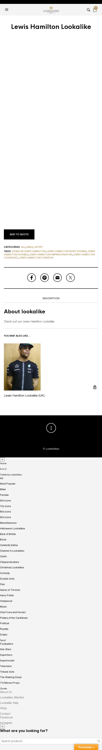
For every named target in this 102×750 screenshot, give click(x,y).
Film (2, 584)
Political (4, 623)
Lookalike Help (9, 702)
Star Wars (5, 649)
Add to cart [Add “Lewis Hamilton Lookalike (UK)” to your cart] (94, 387)
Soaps (3, 634)
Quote (3, 688)
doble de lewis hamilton (29, 251)
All (23, 247)
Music (3, 606)
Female (4, 494)
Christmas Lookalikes (12, 567)
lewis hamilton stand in (36, 257)
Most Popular (7, 483)
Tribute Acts (7, 671)
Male (30, 247)
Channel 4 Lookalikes (12, 550)
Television (6, 666)
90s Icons (5, 517)
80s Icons (5, 511)
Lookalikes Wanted (12, 697)
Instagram (6, 722)
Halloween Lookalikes (12, 528)
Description (51, 298)
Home (3, 463)
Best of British (8, 534)
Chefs (3, 556)
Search (98, 741)
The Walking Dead (10, 677)
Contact (5, 713)
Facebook (6, 717)
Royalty (4, 628)
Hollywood (6, 601)
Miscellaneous (8, 522)
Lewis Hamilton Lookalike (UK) (24, 395)
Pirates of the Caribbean (14, 617)
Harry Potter (7, 595)
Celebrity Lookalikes (11, 474)
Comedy (5, 573)
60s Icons (5, 500)
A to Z (3, 469)
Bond (3, 539)
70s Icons (5, 506)
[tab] (51, 299)
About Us (6, 692)
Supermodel (7, 660)
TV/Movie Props (10, 682)
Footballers (6, 643)
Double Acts (7, 578)
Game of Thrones (10, 589)
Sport (38, 247)
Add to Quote (19, 234)
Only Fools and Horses (13, 612)
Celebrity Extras (9, 545)
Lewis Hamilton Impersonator (50, 254)
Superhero (6, 654)
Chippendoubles (9, 562)
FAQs (3, 708)
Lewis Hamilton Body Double (67, 251)
